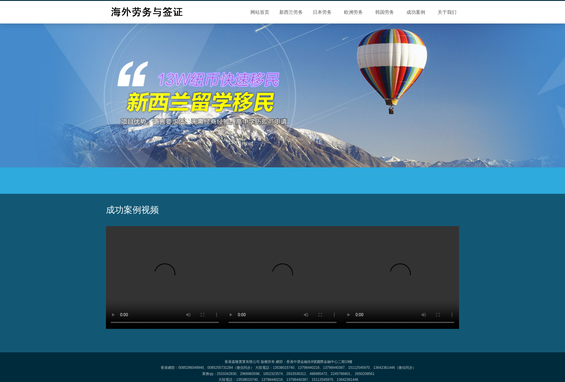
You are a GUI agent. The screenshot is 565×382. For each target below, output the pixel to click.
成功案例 (415, 12)
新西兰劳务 (291, 12)
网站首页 (259, 12)
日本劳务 (322, 12)
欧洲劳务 (353, 12)
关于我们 (447, 12)
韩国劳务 (384, 12)
